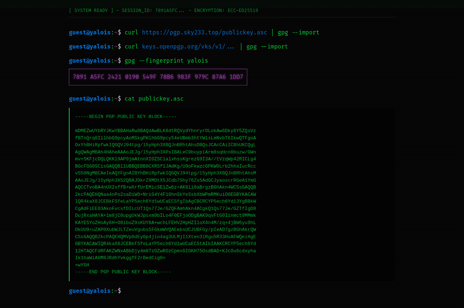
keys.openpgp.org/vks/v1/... (189, 46)
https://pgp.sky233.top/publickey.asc (205, 32)
